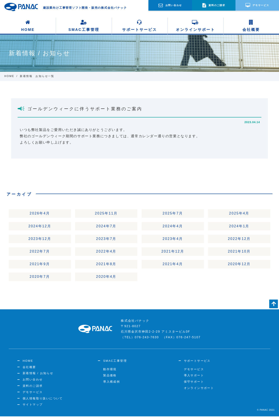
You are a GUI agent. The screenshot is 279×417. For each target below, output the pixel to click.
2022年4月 (106, 252)
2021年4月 (173, 264)
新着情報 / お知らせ (38, 374)
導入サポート (194, 376)
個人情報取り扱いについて (43, 399)
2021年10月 (239, 252)
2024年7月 (106, 226)
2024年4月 (173, 226)
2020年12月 (239, 264)
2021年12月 (172, 252)
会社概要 (251, 26)
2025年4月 (239, 213)
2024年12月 (39, 226)
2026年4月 (40, 213)
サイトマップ (33, 405)
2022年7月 (40, 252)
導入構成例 (111, 382)
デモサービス (33, 392)
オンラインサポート (195, 26)
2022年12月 (239, 239)
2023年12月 (39, 239)
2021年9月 (40, 264)
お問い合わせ (33, 380)
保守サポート (194, 382)
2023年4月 (173, 239)
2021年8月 (106, 264)
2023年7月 (106, 239)
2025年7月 (173, 213)
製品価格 (110, 376)
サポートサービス (139, 26)
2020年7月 (40, 277)
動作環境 (110, 370)
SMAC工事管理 (83, 26)
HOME (28, 26)
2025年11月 (106, 213)
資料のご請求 (33, 386)
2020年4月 (106, 277)
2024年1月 (239, 226)
